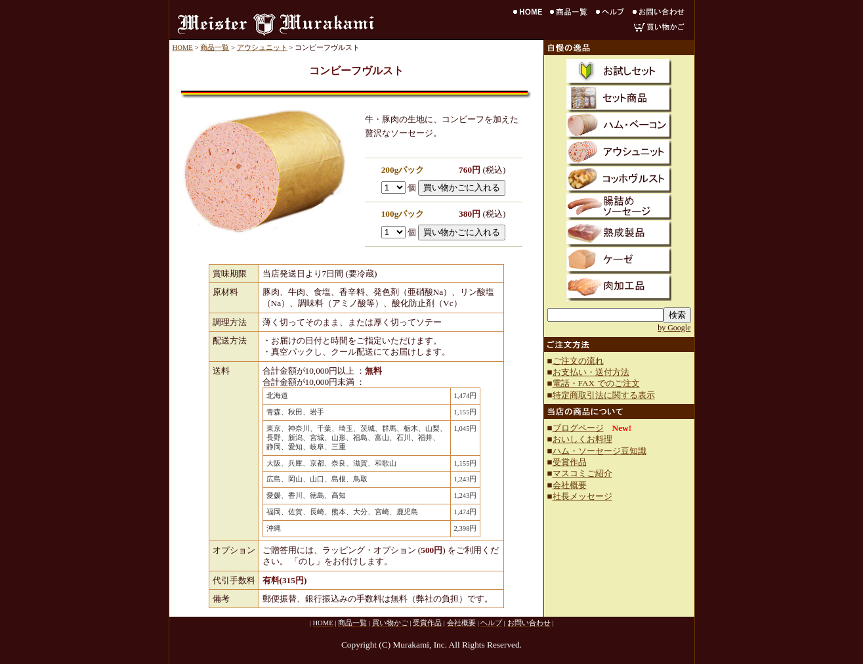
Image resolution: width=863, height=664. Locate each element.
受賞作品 (570, 462)
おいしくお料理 (582, 439)
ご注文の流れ (578, 361)
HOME (183, 47)
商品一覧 (214, 47)
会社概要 (570, 485)
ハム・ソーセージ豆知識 (599, 451)
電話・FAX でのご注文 (596, 383)
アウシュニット (262, 47)
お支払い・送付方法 (591, 372)
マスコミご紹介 (582, 473)
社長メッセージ (582, 496)
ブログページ (578, 428)
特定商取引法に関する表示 (604, 395)
